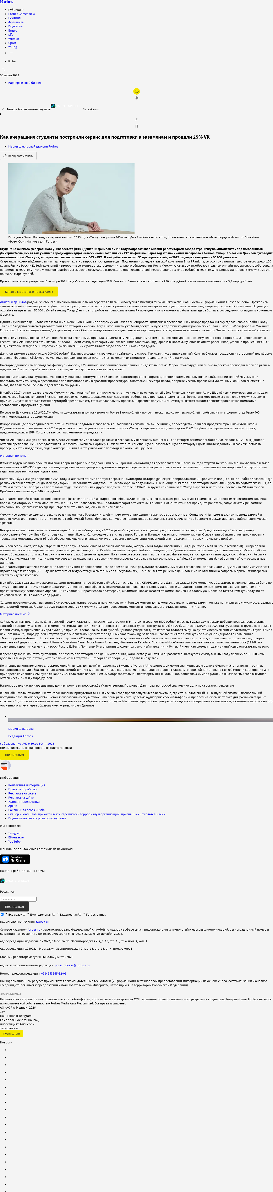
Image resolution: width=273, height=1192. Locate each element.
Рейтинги (15, 18)
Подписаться (14, 755)
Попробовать (91, 109)
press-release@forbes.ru (72, 965)
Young (12, 47)
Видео (12, 30)
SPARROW (10, 994)
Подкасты (15, 26)
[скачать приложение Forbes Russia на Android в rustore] (15, 859)
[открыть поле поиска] (3, 69)
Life (10, 34)
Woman (13, 39)
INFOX (16, 994)
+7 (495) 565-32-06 (53, 973)
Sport (12, 43)
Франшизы (16, 22)
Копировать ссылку (18, 156)
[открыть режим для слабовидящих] (136, 91)
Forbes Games (21, 14)
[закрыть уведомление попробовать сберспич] (3, 108)
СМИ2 (3, 994)
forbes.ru (42, 922)
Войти (12, 61)
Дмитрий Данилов (13, 302)
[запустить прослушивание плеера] (136, 98)
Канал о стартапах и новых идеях (29, 291)
